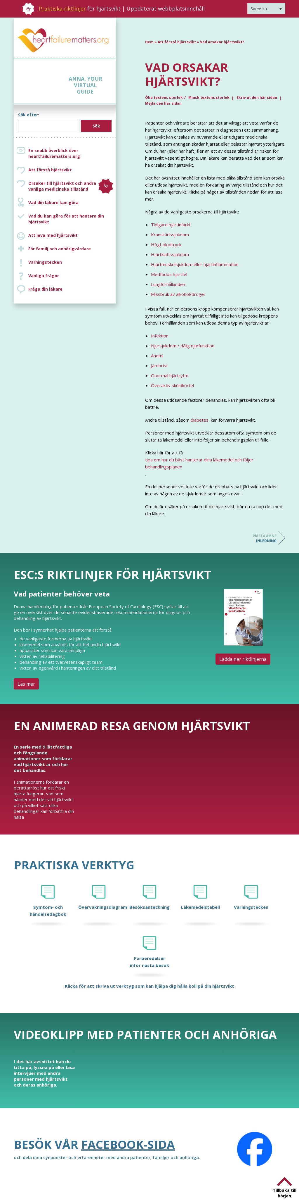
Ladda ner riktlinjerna (243, 659)
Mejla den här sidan (163, 103)
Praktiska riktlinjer (62, 8)
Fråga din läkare (45, 289)
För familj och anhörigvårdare (59, 248)
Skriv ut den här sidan (257, 97)
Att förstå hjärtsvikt (50, 170)
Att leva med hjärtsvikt (53, 235)
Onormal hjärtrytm (169, 375)
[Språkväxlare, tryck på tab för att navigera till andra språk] (266, 8)
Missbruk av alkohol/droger (178, 294)
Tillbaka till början (284, 1193)
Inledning (253, 538)
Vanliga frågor (43, 275)
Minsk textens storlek (209, 97)
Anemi (157, 355)
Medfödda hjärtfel (169, 274)
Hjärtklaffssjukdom (170, 254)
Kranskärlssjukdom (170, 234)
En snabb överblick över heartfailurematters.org (54, 153)
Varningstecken (45, 262)
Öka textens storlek (164, 97)
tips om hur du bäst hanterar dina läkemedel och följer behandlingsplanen (199, 463)
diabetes (199, 420)
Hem (149, 41)
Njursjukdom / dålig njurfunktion (182, 346)
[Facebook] (254, 1149)
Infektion (159, 336)
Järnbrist (159, 365)
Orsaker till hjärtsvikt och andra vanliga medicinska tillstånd (70, 186)
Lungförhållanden (168, 284)
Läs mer (26, 684)
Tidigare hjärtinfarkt (171, 224)
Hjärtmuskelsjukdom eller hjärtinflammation (195, 264)
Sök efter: (28, 115)
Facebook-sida (128, 1144)
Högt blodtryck (166, 244)
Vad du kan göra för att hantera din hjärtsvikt (66, 219)
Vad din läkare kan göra (53, 202)
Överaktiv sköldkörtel (172, 385)
